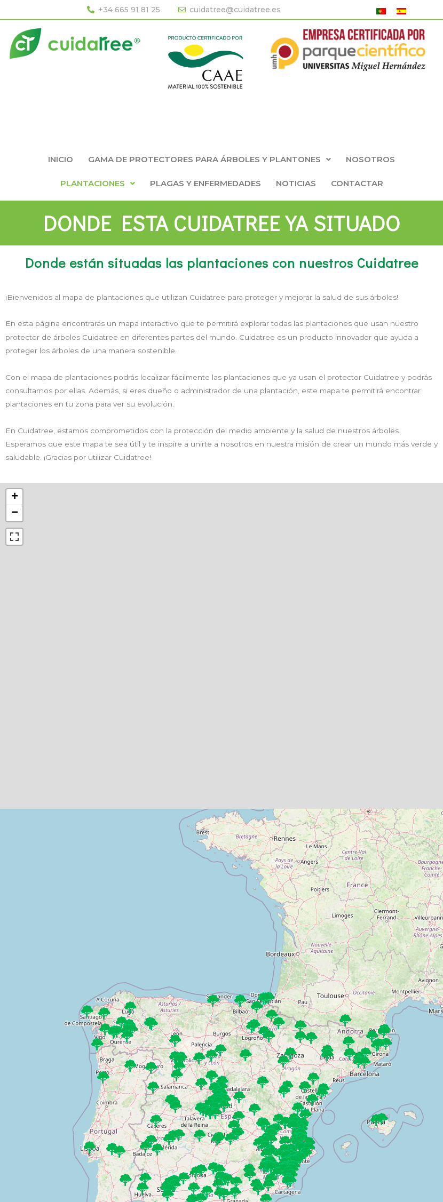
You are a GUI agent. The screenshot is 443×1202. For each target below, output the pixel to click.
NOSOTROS (370, 159)
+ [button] (14, 497)
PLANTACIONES (97, 183)
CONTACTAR (357, 183)
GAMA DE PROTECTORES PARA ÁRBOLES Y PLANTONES (209, 159)
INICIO (60, 159)
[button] (209, 159)
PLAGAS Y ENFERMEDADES (205, 183)
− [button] (14, 513)
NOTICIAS (296, 183)
